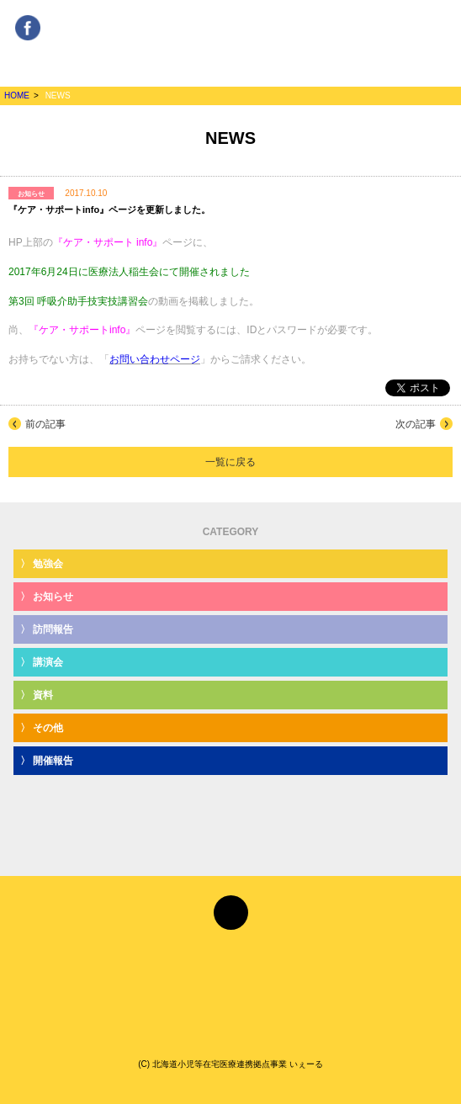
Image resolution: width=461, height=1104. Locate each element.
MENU (430, 34)
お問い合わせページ (154, 359)
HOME (16, 95)
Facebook (27, 23)
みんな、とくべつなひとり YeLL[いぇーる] (230, 42)
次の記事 (415, 424)
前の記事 (45, 424)
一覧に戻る (230, 462)
